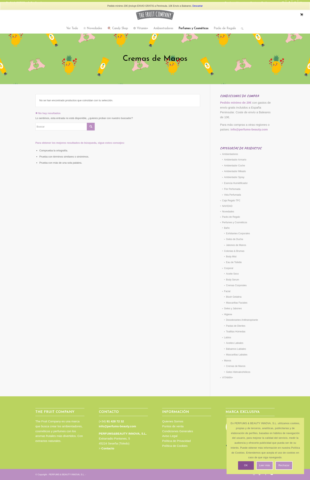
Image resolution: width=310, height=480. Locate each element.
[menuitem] (72, 29)
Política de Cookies (174, 445)
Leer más (264, 465)
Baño (227, 228)
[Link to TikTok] (260, 474)
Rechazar (284, 465)
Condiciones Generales (177, 431)
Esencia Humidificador (236, 183)
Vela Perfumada (232, 194)
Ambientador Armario (235, 159)
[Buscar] (240, 29)
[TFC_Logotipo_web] (155, 15)
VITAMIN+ (227, 377)
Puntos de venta (172, 426)
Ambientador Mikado (235, 171)
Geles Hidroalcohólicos (238, 372)
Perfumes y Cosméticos (234, 222)
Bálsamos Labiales (236, 349)
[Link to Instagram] (254, 474)
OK (246, 465)
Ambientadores (230, 154)
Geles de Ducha (234, 239)
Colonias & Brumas (234, 251)
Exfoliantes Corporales (238, 233)
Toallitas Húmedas (235, 331)
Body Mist (231, 256)
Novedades (228, 211)
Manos (227, 360)
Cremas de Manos (235, 366)
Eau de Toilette (234, 262)
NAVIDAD (227, 206)
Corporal (228, 268)
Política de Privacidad (176, 440)
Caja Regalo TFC (231, 200)
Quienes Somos (172, 421)
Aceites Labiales (234, 343)
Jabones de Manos (236, 245)
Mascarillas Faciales (236, 302)
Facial (227, 291)
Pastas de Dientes (235, 325)
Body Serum (232, 279)
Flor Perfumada (232, 189)
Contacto (107, 448)
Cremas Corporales (236, 285)
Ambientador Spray (234, 177)
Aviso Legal (169, 436)
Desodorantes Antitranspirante (242, 320)
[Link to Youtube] (272, 474)
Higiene (228, 314)
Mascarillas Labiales (236, 354)
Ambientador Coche (234, 165)
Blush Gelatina (233, 296)
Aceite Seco (232, 273)
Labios (227, 337)
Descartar (197, 6)
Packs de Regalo (231, 217)
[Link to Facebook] (266, 474)
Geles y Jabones (233, 308)
